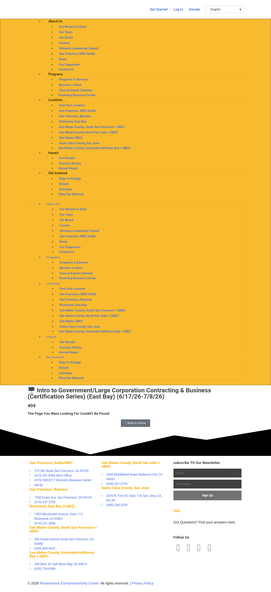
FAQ (176, 511)
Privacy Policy (142, 583)
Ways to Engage (70, 178)
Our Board (66, 37)
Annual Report (68, 168)
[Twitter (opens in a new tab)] (189, 548)
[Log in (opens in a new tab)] (178, 9)
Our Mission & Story (72, 27)
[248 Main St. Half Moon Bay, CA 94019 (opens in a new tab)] (63, 564)
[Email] (207, 473)
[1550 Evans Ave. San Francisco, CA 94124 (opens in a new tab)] (63, 497)
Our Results (67, 158)
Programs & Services (73, 79)
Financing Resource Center (76, 95)
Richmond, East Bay (72, 121)
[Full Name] (207, 484)
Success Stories (70, 163)
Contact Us (66, 69)
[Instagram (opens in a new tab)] (209, 548)
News (63, 59)
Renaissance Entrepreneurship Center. (69, 583)
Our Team (65, 32)
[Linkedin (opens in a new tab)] (199, 548)
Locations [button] (55, 100)
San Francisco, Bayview (75, 116)
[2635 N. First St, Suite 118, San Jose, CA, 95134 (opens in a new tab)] (135, 498)
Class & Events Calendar (75, 90)
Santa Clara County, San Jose (79, 143)
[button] (224, 9)
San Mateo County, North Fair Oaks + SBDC (88, 132)
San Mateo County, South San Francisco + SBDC (92, 127)
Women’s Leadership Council (78, 48)
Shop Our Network (70, 194)
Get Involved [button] (57, 173)
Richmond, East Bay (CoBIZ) (52, 506)
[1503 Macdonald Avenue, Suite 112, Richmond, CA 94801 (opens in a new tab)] (63, 516)
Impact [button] (53, 153)
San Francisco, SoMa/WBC (51, 463)
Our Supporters (69, 64)
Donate (64, 184)
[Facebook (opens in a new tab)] (178, 548)
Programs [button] (55, 74)
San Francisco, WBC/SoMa (77, 111)
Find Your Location (72, 105)
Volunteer (65, 189)
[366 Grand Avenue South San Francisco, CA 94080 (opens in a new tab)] (63, 541)
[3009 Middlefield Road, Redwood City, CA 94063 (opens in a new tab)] (135, 477)
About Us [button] (55, 21)
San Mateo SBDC (70, 138)
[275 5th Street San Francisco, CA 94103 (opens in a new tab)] (63, 471)
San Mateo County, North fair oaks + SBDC (130, 465)
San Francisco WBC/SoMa (77, 54)
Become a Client (70, 85)
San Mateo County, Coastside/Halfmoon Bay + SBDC (94, 148)
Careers (64, 43)
